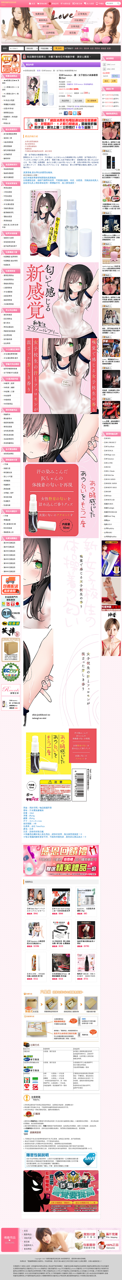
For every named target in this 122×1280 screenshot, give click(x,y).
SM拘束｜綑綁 (8, 387)
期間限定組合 (8, 113)
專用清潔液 (7, 427)
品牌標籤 (50, 33)
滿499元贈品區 (8, 547)
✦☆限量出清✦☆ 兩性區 (10, 95)
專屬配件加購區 (8, 104)
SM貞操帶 (6, 396)
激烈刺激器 (7, 315)
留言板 (72, 33)
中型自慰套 (7, 196)
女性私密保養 (8, 431)
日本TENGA (108, 451)
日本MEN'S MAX (110, 487)
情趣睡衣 (6, 485)
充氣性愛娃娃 (8, 208)
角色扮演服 (7, 497)
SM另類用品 (7, 404)
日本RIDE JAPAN (110, 483)
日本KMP (107, 492)
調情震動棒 (7, 146)
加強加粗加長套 (8, 242)
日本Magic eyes (109, 455)
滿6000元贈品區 (8, 567)
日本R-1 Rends (109, 471)
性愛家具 (6, 265)
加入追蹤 (78, 101)
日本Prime (107, 496)
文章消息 (75, 26)
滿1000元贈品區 (8, 543)
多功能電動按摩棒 (9, 134)
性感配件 (6, 501)
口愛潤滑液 (7, 288)
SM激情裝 (6, 400)
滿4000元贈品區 (8, 559)
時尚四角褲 (7, 528)
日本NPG (107, 438)
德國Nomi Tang (109, 516)
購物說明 (54, 4)
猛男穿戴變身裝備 (9, 369)
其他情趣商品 (8, 443)
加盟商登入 (28, 1245)
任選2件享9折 (8, 108)
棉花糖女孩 (7, 472)
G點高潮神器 (7, 142)
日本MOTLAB (108, 500)
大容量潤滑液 (8, 304)
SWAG (74, 1273)
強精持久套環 (8, 238)
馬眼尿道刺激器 (8, 331)
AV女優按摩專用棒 (9, 354)
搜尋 (59, 48)
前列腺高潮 (7, 339)
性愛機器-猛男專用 (10, 257)
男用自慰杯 (7, 188)
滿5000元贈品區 (8, 563)
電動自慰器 (7, 216)
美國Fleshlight (108, 508)
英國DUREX (108, 504)
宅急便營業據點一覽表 (81, 1067)
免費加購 (39, 14)
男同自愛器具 (8, 327)
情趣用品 (67, 1266)
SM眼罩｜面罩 (8, 383)
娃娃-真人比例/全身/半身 (10, 226)
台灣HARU (107, 532)
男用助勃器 (7, 221)
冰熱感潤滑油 (8, 279)
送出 (106, 81)
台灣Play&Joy (108, 528)
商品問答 (65, 101)
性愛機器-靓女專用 (10, 261)
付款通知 (79, 20)
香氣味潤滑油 (8, 284)
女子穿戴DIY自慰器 (10, 373)
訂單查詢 (82, 14)
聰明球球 (6, 158)
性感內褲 (6, 505)
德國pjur (106, 520)
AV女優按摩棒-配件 (10, 358)
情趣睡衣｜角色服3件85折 (10, 118)
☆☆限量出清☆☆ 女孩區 (10, 88)
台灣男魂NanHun (109, 537)
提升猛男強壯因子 (9, 246)
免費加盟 (65, 4)
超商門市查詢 (78, 1088)
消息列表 (28, 1238)
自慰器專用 (7, 296)
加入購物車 (91, 101)
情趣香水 (6, 414)
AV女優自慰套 (8, 204)
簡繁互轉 (77, 4)
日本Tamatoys (78, 84)
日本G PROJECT (109, 442)
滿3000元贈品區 (8, 555)
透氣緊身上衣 (8, 532)
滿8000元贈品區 (8, 571)
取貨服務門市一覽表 (60, 1085)
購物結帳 (42, 4)
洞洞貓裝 (6, 481)
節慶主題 (6, 468)
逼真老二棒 (7, 138)
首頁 (32, 4)
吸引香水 (6, 323)
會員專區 (28, 1249)
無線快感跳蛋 (8, 173)
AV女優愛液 (7, 292)
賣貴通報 (82, 1128)
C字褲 (5, 464)
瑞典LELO (107, 524)
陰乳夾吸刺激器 (8, 150)
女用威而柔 (7, 154)
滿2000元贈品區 (8, 551)
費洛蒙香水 (7, 418)
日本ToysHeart (108, 447)
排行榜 (45, 26)
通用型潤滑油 (8, 275)
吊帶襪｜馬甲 (8, 493)
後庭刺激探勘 (8, 423)
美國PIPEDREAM (110, 512)
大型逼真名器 (8, 200)
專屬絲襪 (6, 520)
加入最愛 (89, 4)
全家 (45, 1073)
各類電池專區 (8, 454)
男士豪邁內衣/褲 (9, 524)
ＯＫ (45, 1076)
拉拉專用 (6, 343)
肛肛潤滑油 (7, 319)
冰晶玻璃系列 (8, 439)
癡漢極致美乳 (8, 212)
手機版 (100, 4)
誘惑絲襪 (6, 489)
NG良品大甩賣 (8, 100)
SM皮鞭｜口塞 (8, 391)
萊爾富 (45, 1078)
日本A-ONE (108, 463)
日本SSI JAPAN (109, 479)
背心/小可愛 (7, 476)
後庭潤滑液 (7, 300)
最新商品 (43, 20)
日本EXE (107, 467)
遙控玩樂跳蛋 (8, 177)
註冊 (114, 81)
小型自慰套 (7, 192)
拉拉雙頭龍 (7, 335)
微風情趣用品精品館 (8, 3)
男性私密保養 (8, 435)
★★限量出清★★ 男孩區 (10, 82)
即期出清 (6, 123)
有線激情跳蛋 (8, 169)
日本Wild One (108, 475)
